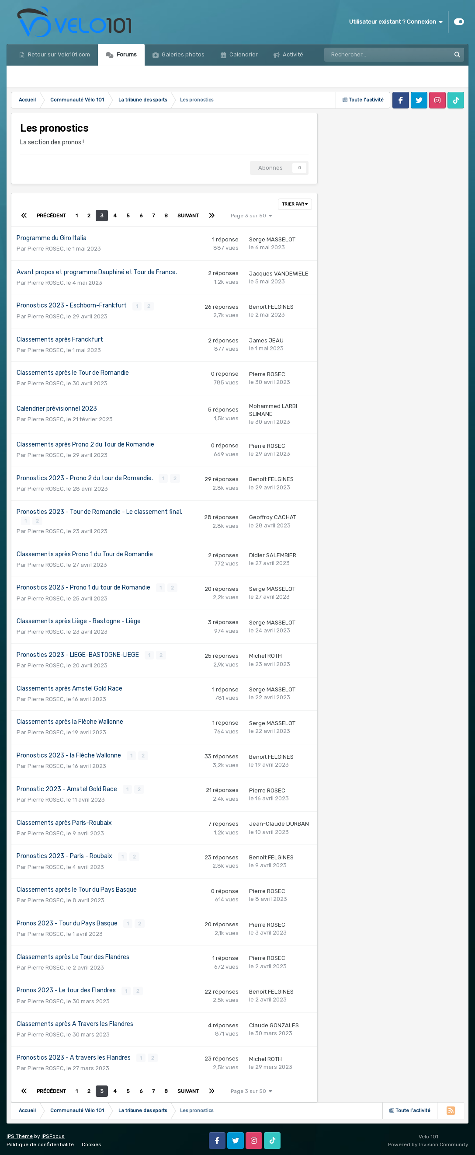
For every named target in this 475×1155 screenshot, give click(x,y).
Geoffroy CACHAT (272, 516)
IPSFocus (53, 1134)
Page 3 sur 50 (251, 216)
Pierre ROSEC (46, 248)
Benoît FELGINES (271, 307)
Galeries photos (182, 54)
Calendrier (243, 54)
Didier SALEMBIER (272, 554)
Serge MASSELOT (272, 239)
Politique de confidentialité (40, 1142)
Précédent (51, 216)
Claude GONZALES (274, 1023)
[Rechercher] (367, 55)
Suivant (188, 216)
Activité (292, 54)
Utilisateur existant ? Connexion (396, 22)
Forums (126, 54)
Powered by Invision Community (428, 1142)
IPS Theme (20, 1134)
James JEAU (266, 340)
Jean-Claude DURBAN (279, 822)
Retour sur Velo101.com (58, 54)
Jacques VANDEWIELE (279, 273)
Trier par (295, 204)
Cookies (91, 1142)
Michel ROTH (265, 655)
